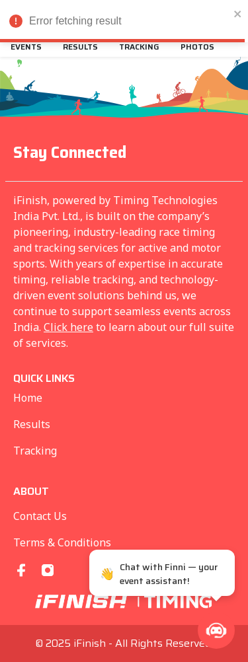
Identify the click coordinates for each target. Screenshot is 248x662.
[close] (238, 13)
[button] (216, 630)
